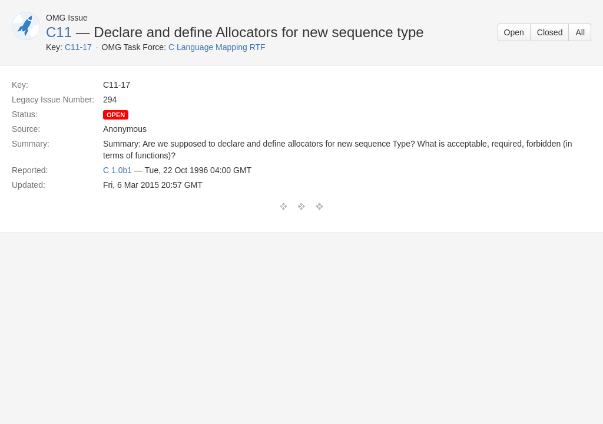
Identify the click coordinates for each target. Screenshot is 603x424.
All (580, 32)
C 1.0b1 (117, 170)
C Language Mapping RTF (217, 47)
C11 (59, 32)
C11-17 (78, 47)
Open (514, 32)
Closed (550, 32)
